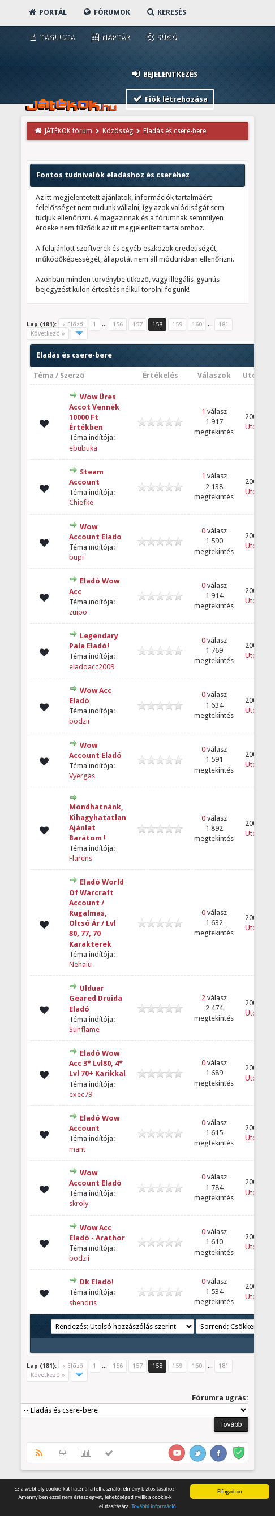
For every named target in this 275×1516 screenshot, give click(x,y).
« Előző (72, 324)
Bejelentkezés (164, 74)
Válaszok (214, 375)
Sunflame (84, 1029)
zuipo (78, 612)
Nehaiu (80, 964)
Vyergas (82, 776)
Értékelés (160, 375)
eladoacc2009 (91, 667)
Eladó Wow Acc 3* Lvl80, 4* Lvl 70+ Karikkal (97, 1063)
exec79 (80, 1094)
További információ (153, 1506)
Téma (43, 375)
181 (223, 324)
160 (197, 324)
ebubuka (83, 448)
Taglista (50, 37)
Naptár (109, 37)
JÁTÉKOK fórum (68, 131)
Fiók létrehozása (170, 98)
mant (77, 1149)
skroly (78, 1203)
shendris (83, 1303)
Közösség (117, 131)
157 (137, 324)
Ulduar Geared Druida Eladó (95, 998)
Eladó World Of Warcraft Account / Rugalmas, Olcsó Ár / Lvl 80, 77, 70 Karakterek (96, 913)
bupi (76, 557)
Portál (47, 12)
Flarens (80, 858)
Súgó (161, 37)
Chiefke (81, 502)
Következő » (48, 333)
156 (118, 324)
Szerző (72, 375)
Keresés (165, 12)
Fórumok (106, 12)
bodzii (79, 721)
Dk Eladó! (97, 1282)
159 (177, 324)
